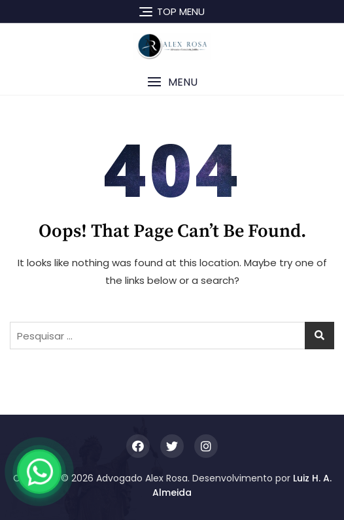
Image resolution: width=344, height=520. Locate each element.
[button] (172, 82)
